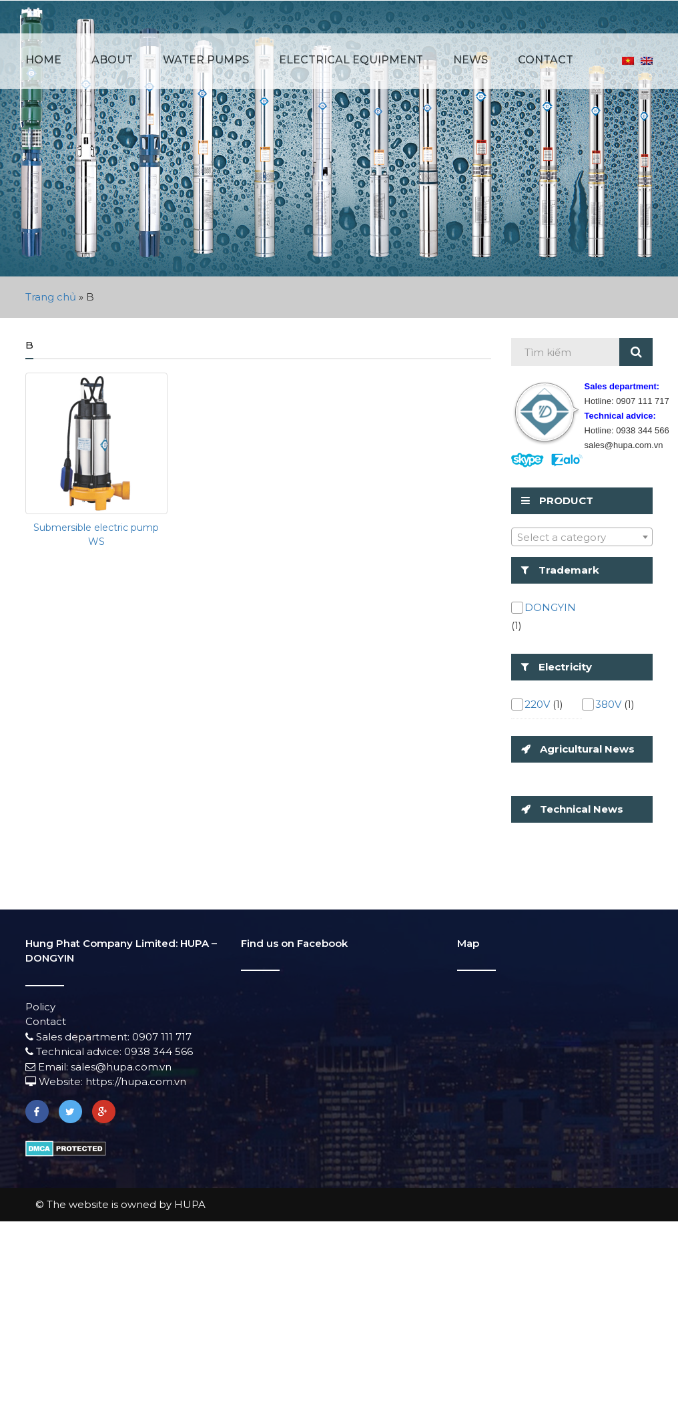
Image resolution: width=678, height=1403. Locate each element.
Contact (545, 59)
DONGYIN (550, 607)
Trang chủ (50, 296)
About (112, 59)
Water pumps (206, 59)
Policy (40, 1006)
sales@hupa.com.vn (121, 1066)
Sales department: (78, 1036)
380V (608, 704)
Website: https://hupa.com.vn (105, 1081)
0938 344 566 (158, 1051)
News (470, 59)
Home (43, 59)
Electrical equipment (351, 59)
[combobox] (582, 537)
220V (537, 704)
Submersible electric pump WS (96, 535)
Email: (48, 1066)
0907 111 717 (162, 1036)
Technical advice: (74, 1051)
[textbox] (582, 537)
